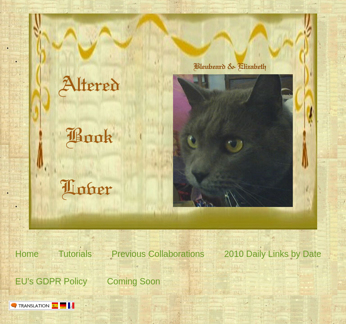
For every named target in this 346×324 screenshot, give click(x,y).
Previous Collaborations (158, 254)
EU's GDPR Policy (51, 281)
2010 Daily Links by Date (273, 254)
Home (27, 254)
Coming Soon (133, 281)
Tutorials (75, 254)
